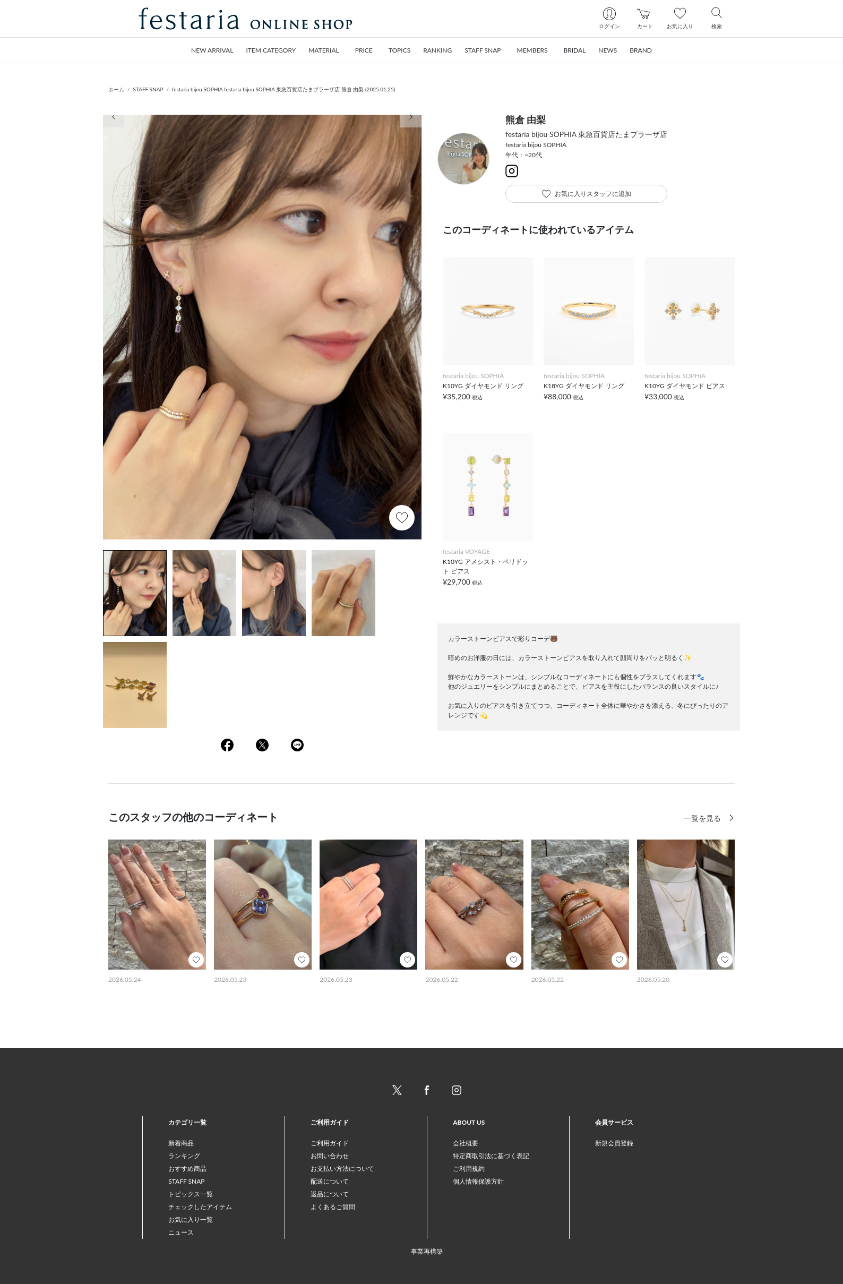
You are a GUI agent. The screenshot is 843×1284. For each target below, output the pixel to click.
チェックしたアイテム (200, 1207)
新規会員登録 (614, 1143)
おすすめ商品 (187, 1168)
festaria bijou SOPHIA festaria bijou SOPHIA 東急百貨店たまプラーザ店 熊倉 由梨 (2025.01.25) (283, 89)
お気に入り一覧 (190, 1219)
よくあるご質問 (333, 1207)
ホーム (116, 89)
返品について (330, 1194)
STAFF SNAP (148, 89)
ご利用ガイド (330, 1143)
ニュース (181, 1232)
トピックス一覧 (190, 1194)
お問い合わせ (330, 1156)
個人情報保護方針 (478, 1181)
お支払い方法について (342, 1168)
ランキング (184, 1156)
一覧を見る (703, 818)
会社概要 (465, 1143)
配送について (330, 1181)
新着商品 (181, 1143)
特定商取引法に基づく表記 (491, 1156)
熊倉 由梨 (525, 119)
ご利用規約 (469, 1168)
